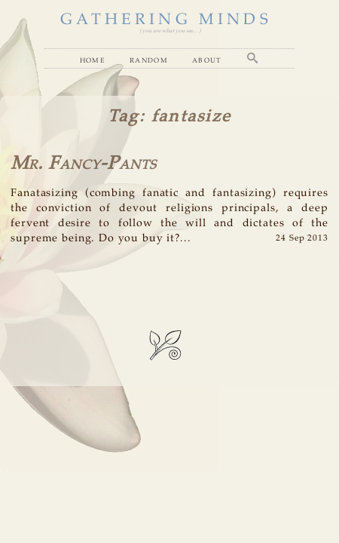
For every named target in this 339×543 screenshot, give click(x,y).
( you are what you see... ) (169, 31)
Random (149, 60)
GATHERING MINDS (165, 20)
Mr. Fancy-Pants (84, 164)
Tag (123, 117)
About (207, 60)
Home (92, 60)
